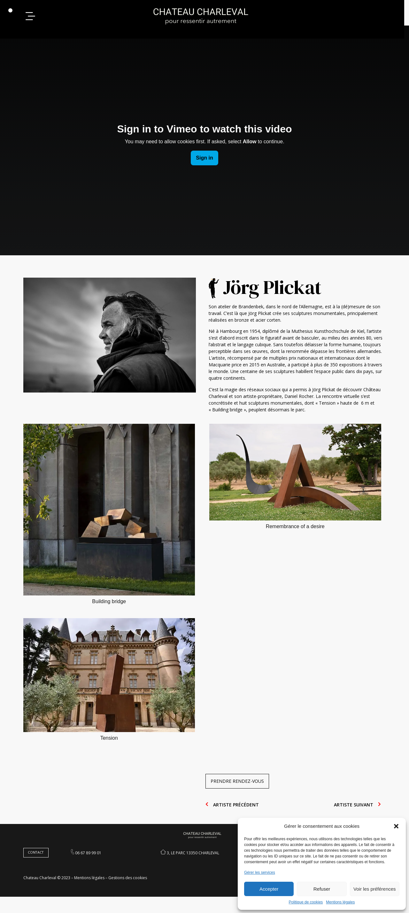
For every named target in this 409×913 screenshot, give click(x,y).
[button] (396, 826)
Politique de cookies (306, 902)
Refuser (321, 889)
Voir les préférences (374, 889)
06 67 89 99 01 (91, 868)
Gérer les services (259, 872)
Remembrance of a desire (297, 539)
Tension (111, 751)
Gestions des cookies (130, 894)
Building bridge (111, 614)
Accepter (268, 889)
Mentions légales (340, 902)
